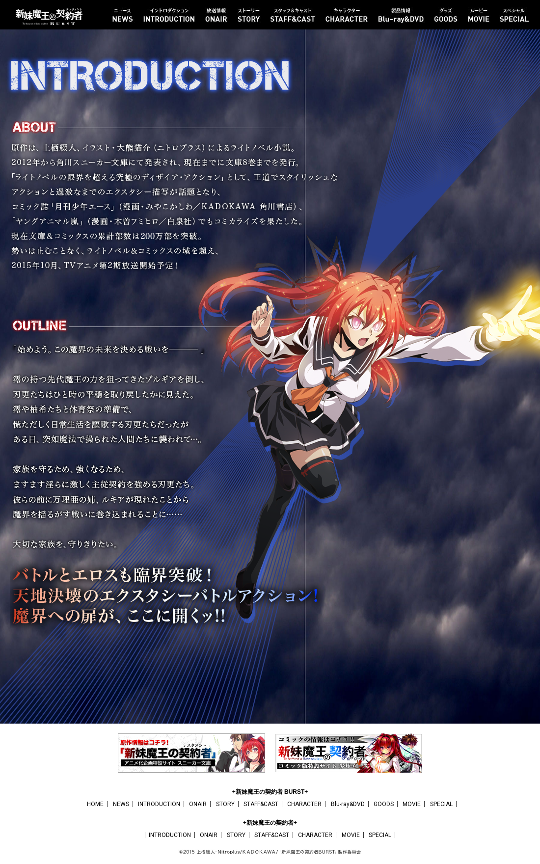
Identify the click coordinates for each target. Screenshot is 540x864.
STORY (225, 804)
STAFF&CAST (260, 804)
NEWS (121, 804)
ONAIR (198, 804)
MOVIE (412, 804)
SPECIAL (441, 804)
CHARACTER (304, 804)
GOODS (384, 804)
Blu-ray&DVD (348, 804)
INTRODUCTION (159, 804)
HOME (95, 804)
